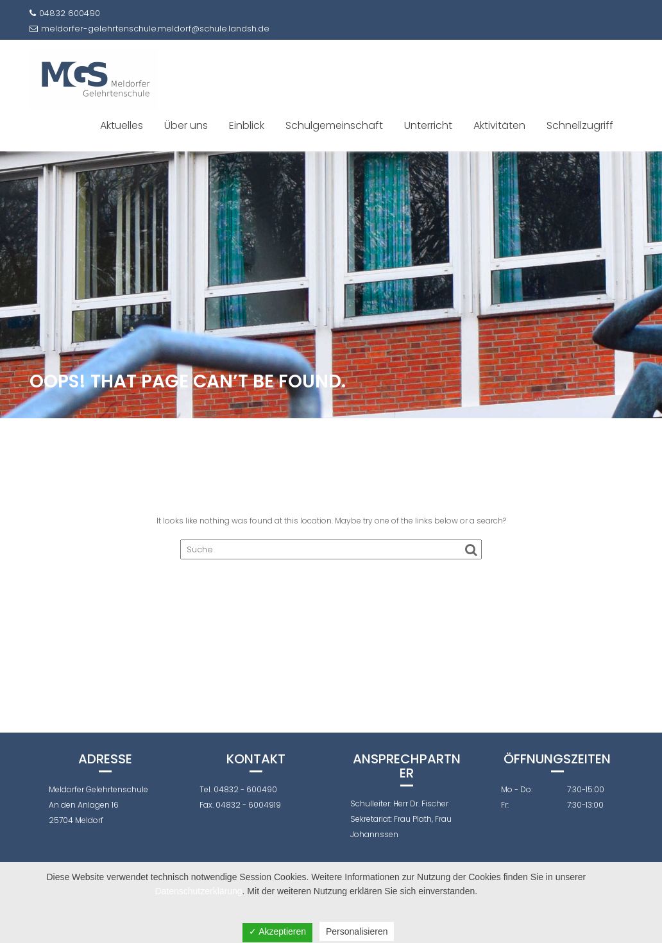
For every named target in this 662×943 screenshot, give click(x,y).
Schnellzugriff (580, 125)
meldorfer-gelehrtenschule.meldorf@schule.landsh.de (149, 28)
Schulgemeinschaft (334, 125)
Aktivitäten (499, 125)
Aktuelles (121, 125)
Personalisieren (357, 931)
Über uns (186, 125)
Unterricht (428, 125)
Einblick (246, 125)
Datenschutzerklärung (198, 891)
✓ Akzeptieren (277, 931)
